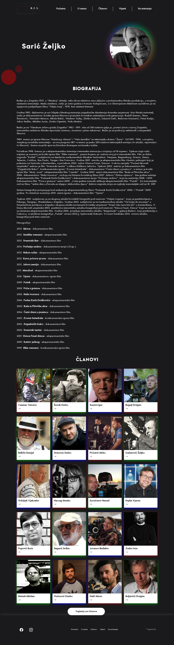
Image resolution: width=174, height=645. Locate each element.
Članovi (102, 8)
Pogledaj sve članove (86, 611)
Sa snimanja (145, 8)
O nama (81, 8)
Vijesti (122, 8)
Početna (60, 8)
